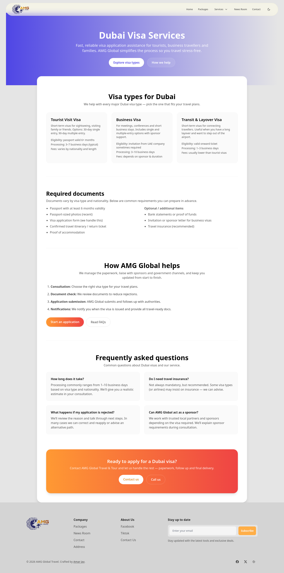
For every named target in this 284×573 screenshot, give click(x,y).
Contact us (131, 479)
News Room (240, 9)
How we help (161, 62)
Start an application (65, 322)
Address (79, 547)
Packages (203, 9)
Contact (256, 9)
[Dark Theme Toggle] (269, 9)
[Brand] (21, 9)
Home (189, 9)
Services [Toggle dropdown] (221, 9)
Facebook (127, 526)
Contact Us (128, 540)
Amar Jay (78, 561)
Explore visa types (126, 62)
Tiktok (125, 533)
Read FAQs (98, 322)
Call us (156, 479)
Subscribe (247, 530)
